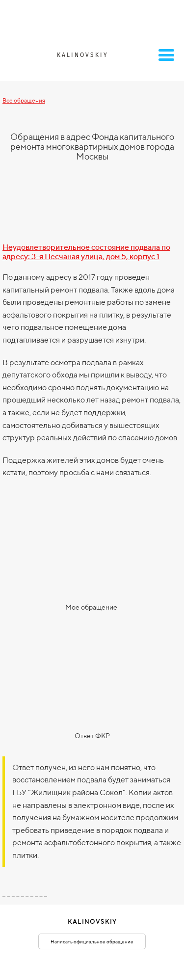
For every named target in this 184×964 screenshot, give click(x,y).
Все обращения (23, 100)
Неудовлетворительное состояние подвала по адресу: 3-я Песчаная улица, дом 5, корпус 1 (86, 251)
